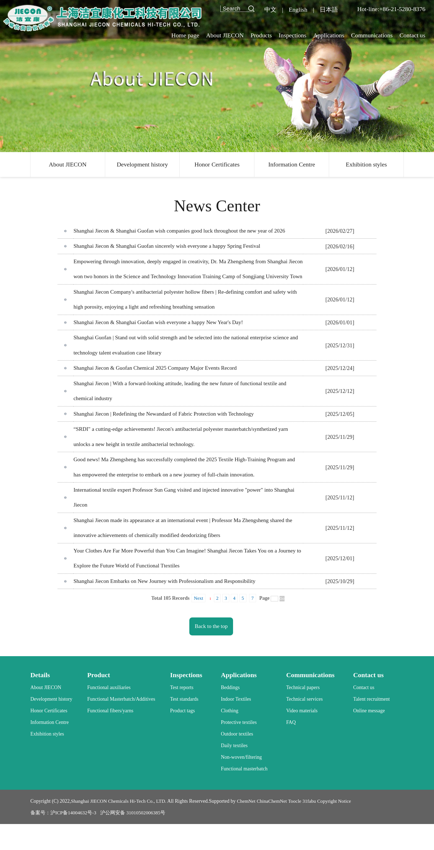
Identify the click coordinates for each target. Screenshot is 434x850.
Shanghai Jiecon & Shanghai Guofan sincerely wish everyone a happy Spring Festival (168, 247)
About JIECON (67, 164)
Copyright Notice (339, 827)
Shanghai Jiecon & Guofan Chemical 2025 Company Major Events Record (156, 388)
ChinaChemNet (275, 827)
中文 (270, 9)
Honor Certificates (216, 164)
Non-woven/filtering (241, 783)
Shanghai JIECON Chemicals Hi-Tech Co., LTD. (120, 827)
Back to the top (211, 652)
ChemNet (249, 827)
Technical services (304, 725)
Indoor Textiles (236, 725)
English (298, 9)
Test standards (184, 725)
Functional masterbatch (244, 794)
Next (198, 624)
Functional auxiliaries (108, 713)
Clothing (229, 736)
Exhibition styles (366, 164)
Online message (369, 736)
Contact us (363, 713)
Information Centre (291, 164)
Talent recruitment (371, 725)
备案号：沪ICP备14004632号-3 (63, 838)
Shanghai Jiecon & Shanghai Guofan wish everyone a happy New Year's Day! (159, 341)
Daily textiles (234, 771)
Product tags (182, 736)
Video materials (301, 736)
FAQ (291, 748)
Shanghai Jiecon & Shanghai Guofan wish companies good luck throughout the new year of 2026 (181, 231)
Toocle (299, 827)
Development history (142, 164)
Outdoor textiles (237, 760)
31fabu (314, 827)
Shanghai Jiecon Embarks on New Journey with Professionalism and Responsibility (166, 607)
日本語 (329, 9)
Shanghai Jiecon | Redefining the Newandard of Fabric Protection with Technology (165, 435)
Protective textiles (239, 748)
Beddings (230, 713)
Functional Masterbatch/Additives (121, 725)
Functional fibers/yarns (110, 736)
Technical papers (303, 713)
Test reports (181, 713)
